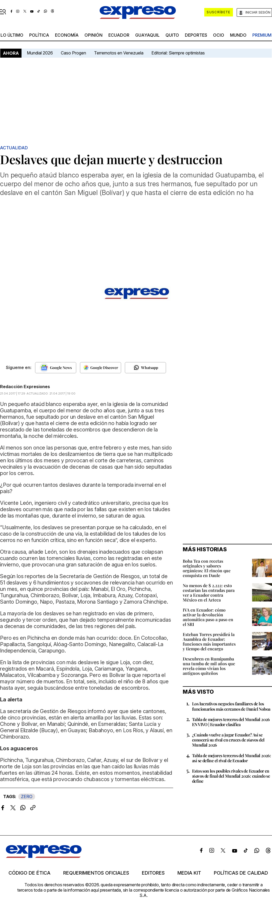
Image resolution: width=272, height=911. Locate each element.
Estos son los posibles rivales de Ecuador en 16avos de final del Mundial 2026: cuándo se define (231, 776)
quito (172, 35)
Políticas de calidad (241, 873)
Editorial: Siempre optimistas (178, 53)
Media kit (189, 873)
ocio (218, 35)
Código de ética (29, 873)
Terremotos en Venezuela (118, 53)
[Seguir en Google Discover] (100, 367)
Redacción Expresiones (25, 386)
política (39, 35)
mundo (238, 35)
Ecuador (118, 35)
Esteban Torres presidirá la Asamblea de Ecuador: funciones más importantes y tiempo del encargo (209, 641)
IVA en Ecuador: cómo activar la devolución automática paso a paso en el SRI (208, 617)
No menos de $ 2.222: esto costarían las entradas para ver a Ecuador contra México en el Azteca (209, 593)
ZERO (26, 796)
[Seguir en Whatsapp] (145, 367)
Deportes (196, 35)
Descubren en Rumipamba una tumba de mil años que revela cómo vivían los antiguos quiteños (209, 666)
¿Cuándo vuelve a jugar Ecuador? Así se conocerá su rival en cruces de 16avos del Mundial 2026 (228, 740)
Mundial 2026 (40, 53)
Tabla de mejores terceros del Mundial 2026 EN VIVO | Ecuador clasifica (231, 722)
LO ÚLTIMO (12, 35)
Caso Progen (73, 53)
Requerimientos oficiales (96, 873)
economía (67, 35)
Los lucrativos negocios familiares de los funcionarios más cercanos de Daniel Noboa (231, 706)
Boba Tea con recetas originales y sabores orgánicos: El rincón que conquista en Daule (207, 568)
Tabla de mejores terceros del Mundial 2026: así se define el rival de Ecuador (231, 758)
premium (261, 35)
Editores (153, 873)
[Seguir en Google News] (55, 367)
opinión (93, 35)
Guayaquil (147, 35)
